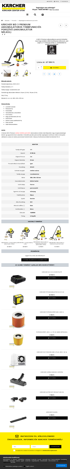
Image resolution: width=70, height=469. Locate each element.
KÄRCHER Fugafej (51, 412)
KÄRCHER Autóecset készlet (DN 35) (52, 392)
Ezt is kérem (52, 278)
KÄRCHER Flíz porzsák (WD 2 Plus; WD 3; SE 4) (52, 352)
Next (30, 73)
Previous (2, 73)
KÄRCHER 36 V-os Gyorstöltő (52, 272)
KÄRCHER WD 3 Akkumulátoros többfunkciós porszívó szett (56, 243)
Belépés (47, 1)
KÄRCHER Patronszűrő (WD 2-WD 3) (52, 312)
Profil (55, 1)
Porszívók (14, 20)
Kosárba (56, 67)
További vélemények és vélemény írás (35, 260)
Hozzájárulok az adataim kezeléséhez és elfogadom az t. (36, 450)
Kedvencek (64, 1)
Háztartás (7, 20)
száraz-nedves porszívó (22, 133)
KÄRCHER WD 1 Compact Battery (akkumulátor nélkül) (9, 243)
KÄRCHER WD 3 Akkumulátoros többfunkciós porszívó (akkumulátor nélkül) (40, 243)
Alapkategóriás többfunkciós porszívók (28, 20)
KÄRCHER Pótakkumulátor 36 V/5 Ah (52, 292)
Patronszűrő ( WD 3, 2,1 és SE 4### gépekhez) (51, 332)
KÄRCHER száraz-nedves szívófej (52, 372)
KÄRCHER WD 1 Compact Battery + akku (25, 243)
